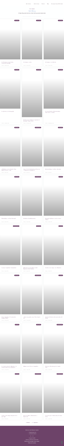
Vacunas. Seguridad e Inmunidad (9, 267)
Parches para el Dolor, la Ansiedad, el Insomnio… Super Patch (31, 120)
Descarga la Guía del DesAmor (57, 3)
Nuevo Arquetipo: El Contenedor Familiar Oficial (9, 317)
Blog (48, 3)
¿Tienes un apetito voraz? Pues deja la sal (31, 317)
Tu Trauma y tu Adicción (50, 62)
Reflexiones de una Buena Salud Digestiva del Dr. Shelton (30, 268)
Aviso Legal (36, 441)
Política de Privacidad (28, 441)
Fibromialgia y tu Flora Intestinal (9, 218)
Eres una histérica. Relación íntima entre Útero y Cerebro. (52, 112)
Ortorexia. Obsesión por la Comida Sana (52, 367)
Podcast (43, 3)
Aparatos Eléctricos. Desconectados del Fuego (53, 317)
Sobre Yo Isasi (36, 3)
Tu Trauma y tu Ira (27, 62)
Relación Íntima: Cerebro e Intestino (53, 169)
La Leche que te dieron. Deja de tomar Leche (53, 416)
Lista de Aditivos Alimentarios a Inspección (30, 416)
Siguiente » (36, 422)
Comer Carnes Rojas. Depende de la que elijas (9, 416)
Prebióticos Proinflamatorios (29, 218)
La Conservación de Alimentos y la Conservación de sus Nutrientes (9, 367)
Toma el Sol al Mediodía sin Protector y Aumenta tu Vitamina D (31, 170)
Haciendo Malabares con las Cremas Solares (53, 219)
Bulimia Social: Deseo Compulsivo (30, 366)
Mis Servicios (28, 3)
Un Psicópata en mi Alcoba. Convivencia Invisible (7, 63)
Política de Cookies (32, 442)
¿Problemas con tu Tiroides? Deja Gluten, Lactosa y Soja (9, 170)
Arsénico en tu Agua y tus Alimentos (53, 267)
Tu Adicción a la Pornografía (8, 111)
